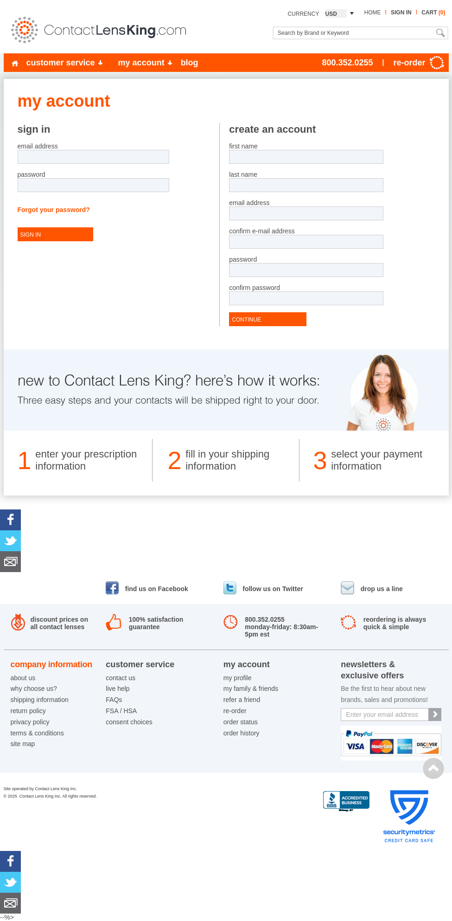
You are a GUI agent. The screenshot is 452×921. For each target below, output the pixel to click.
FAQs (114, 699)
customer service (60, 62)
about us (23, 678)
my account (141, 62)
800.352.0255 (347, 62)
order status (240, 722)
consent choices (129, 722)
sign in (401, 12)
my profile (237, 678)
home (372, 12)
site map (23, 743)
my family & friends (250, 688)
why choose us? (34, 688)
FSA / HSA (121, 711)
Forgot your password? (54, 209)
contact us (120, 678)
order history (241, 733)
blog (189, 62)
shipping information (40, 699)
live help (117, 688)
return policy (28, 711)
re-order (235, 711)
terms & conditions (37, 733)
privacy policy (30, 722)
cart (433, 12)
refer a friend (241, 699)
